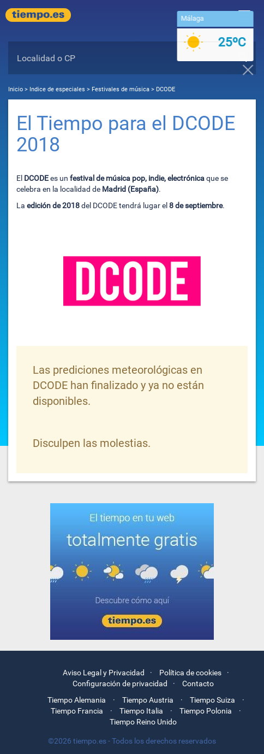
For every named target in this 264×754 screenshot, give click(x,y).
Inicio (15, 89)
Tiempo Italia (141, 710)
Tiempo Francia (77, 710)
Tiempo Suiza (212, 700)
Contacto (198, 683)
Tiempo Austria (147, 700)
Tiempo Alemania (76, 700)
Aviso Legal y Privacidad (104, 672)
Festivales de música (120, 89)
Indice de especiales (58, 89)
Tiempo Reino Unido (143, 721)
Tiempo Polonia (205, 710)
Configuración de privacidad (120, 683)
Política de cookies (190, 672)
